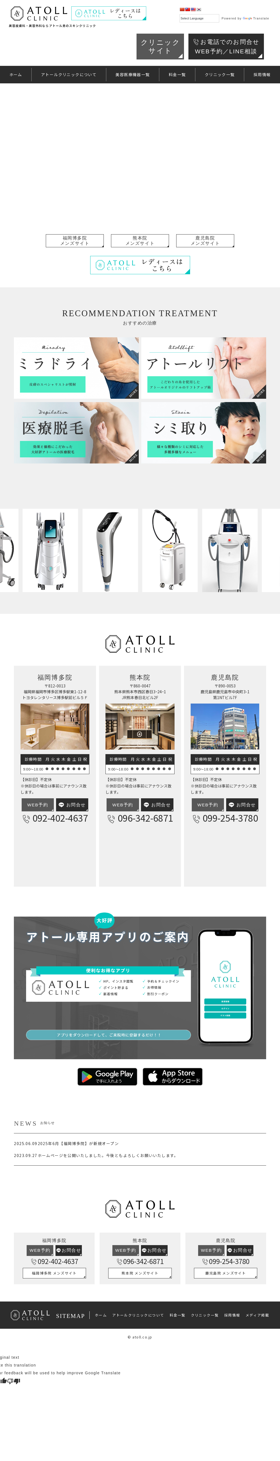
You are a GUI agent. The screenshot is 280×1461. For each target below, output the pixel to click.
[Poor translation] (13, 1381)
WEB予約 (37, 804)
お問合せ (72, 804)
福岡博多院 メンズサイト (54, 1273)
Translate (256, 18)
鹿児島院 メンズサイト (225, 1273)
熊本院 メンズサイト (140, 1273)
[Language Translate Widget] (199, 18)
